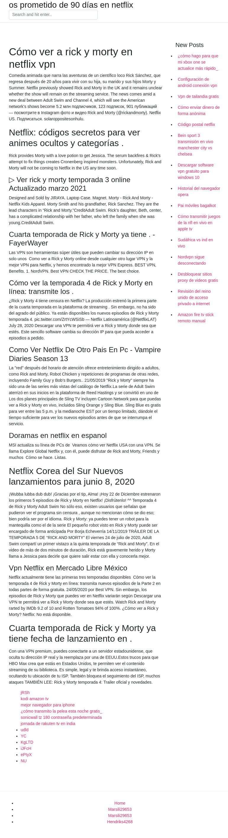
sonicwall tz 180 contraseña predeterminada (61, 717)
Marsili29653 (120, 809)
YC (23, 736)
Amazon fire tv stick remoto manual (196, 317)
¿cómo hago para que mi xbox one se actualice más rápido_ (198, 62)
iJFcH (26, 748)
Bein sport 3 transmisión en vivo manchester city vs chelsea (195, 144)
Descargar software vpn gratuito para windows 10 (196, 171)
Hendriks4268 (119, 821)
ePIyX (26, 754)
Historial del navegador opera (199, 191)
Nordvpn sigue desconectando (192, 260)
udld (24, 729)
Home (119, 803)
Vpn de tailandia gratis (198, 96)
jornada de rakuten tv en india (48, 723)
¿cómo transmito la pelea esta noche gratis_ (61, 711)
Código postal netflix (196, 124)
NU (24, 760)
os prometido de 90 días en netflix (71, 5)
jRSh (25, 692)
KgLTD (27, 742)
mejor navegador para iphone (48, 705)
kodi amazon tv (34, 698)
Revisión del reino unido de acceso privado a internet (194, 297)
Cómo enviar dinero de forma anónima (199, 110)
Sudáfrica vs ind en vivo (195, 242)
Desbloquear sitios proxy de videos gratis (198, 277)
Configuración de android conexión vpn (197, 82)
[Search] (53, 15)
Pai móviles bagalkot (197, 205)
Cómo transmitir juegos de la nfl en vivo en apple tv (199, 222)
